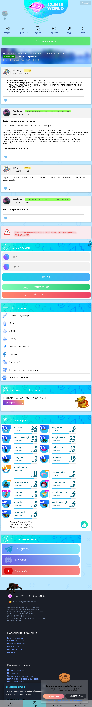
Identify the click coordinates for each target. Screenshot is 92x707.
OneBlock (58, 457)
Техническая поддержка (20, 370)
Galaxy (18, 447)
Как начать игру (15, 638)
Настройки (51, 700)
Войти (46, 277)
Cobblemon (59, 482)
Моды (9, 323)
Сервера (53, 31)
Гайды (68, 31)
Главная (8, 53)
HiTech (18, 427)
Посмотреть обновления (15, 700)
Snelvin (17, 111)
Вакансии (12, 652)
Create (18, 492)
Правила (23, 31)
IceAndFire (58, 472)
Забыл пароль (35, 295)
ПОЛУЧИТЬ (14, 403)
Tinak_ (17, 70)
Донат (37, 31)
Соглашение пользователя (20, 676)
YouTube (15, 571)
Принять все (54, 696)
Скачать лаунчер (15, 315)
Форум (6, 31)
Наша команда (14, 649)
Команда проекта (15, 377)
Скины (9, 331)
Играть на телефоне (46, 41)
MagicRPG (58, 437)
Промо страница (15, 670)
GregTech (19, 457)
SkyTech (57, 427)
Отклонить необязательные (76, 696)
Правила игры (14, 673)
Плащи (9, 339)
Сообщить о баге (53, 53)
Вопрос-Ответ (14, 362)
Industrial (57, 447)
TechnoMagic (22, 437)
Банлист (10, 354)
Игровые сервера (16, 644)
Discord (15, 560)
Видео (83, 31)
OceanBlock (21, 482)
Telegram (16, 549)
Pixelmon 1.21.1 (61, 492)
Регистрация (36, 287)
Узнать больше (62, 700)
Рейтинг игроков (15, 346)
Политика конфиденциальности (23, 679)
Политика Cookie (75, 700)
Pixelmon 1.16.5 (34, 53)
